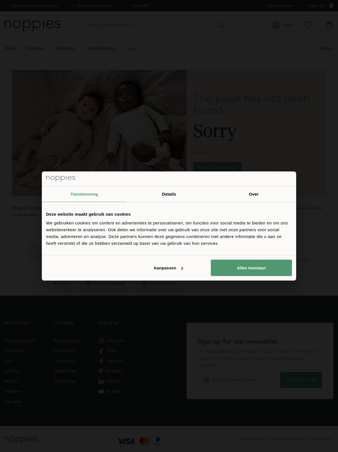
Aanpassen (168, 267)
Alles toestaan (251, 267)
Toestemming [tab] (84, 193)
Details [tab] (169, 193)
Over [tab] (254, 193)
